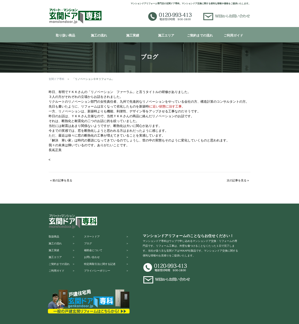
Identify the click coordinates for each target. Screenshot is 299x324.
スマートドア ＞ (106, 237)
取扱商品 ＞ (62, 237)
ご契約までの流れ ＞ (62, 268)
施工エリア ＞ (62, 260)
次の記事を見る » (238, 180)
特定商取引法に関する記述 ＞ (106, 268)
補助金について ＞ (106, 253)
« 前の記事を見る (61, 180)
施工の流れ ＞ (62, 245)
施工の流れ (99, 35)
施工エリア (166, 35)
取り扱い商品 (65, 35)
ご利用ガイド (233, 35)
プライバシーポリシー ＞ (106, 276)
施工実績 (132, 35)
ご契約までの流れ (200, 35)
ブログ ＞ (106, 245)
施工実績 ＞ (62, 253)
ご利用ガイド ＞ (62, 276)
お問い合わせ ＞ (106, 260)
